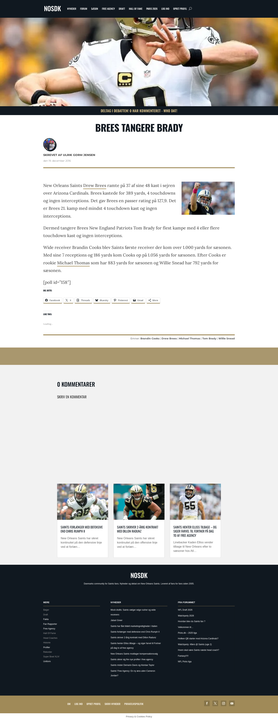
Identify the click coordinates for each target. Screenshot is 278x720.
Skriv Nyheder (112, 704)
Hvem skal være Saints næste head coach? (198, 650)
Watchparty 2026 (186, 615)
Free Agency (108, 8)
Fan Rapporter (50, 624)
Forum (83, 8)
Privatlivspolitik (133, 704)
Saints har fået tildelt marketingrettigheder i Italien (134, 626)
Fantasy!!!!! (183, 656)
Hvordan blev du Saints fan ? (191, 621)
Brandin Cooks (149, 338)
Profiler (46, 647)
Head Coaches (50, 638)
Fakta (46, 619)
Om (69, 704)
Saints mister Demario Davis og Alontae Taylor (132, 665)
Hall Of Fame (135, 8)
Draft (122, 8)
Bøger (46, 610)
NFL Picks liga (184, 661)
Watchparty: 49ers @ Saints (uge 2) (195, 644)
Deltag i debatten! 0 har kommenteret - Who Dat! (139, 110)
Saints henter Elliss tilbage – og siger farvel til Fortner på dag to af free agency (195, 531)
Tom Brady (209, 338)
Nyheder (71, 8)
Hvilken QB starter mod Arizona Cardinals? (198, 638)
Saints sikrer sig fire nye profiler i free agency (132, 659)
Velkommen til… (185, 627)
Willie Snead (226, 338)
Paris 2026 (151, 8)
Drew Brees (94, 185)
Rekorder (47, 652)
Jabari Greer (117, 620)
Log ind (165, 8)
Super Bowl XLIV (51, 656)
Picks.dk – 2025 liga (187, 633)
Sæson (94, 8)
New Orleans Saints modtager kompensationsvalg (134, 654)
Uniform (47, 661)
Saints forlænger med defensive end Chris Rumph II (82, 529)
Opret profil (180, 8)
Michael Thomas (73, 263)
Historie (47, 642)
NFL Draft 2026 (185, 610)
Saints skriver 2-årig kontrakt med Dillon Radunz (137, 529)
